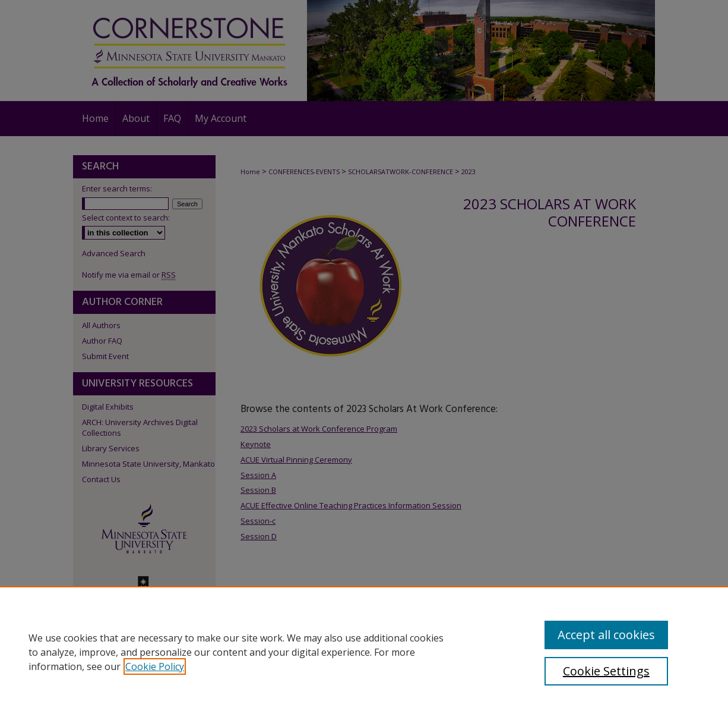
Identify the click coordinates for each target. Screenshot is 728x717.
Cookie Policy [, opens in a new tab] (154, 666)
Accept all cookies (606, 635)
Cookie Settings (606, 671)
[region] (364, 651)
